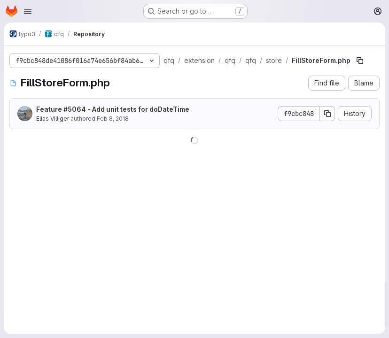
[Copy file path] (359, 60)
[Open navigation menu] (27, 11)
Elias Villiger (52, 118)
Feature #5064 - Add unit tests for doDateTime (112, 109)
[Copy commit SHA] (327, 113)
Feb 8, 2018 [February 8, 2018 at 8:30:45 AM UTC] (113, 118)
